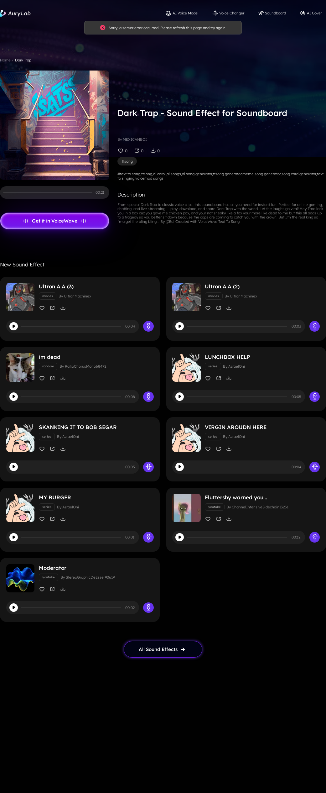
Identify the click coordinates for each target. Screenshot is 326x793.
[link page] (163, 656)
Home (5, 60)
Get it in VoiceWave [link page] (55, 221)
